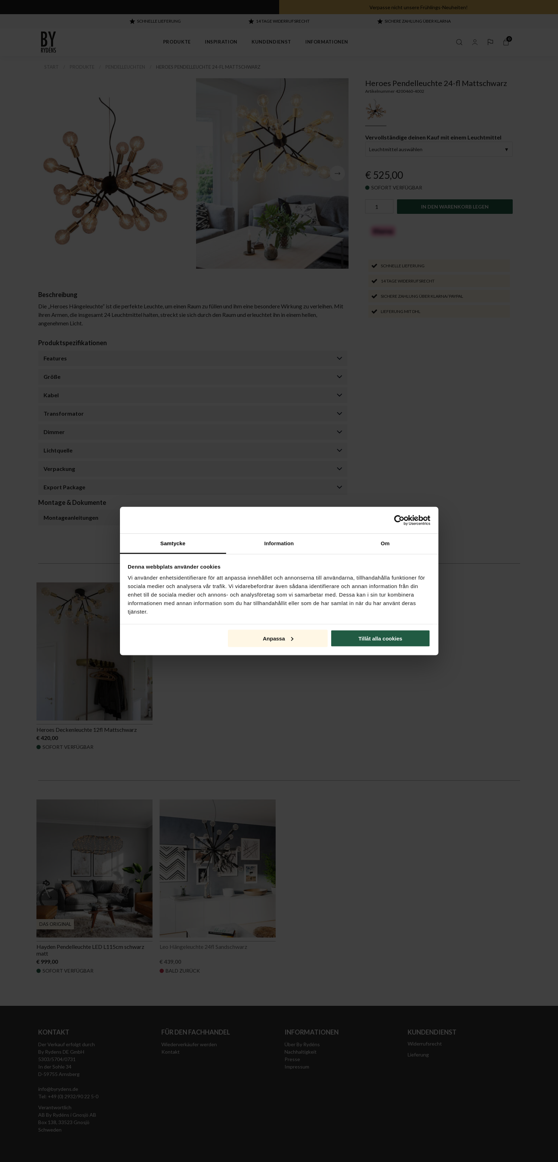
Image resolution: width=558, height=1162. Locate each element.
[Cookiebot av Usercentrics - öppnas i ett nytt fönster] (399, 520)
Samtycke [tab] (172, 543)
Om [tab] (385, 543)
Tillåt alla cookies (380, 638)
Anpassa (278, 638)
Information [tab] (279, 543)
